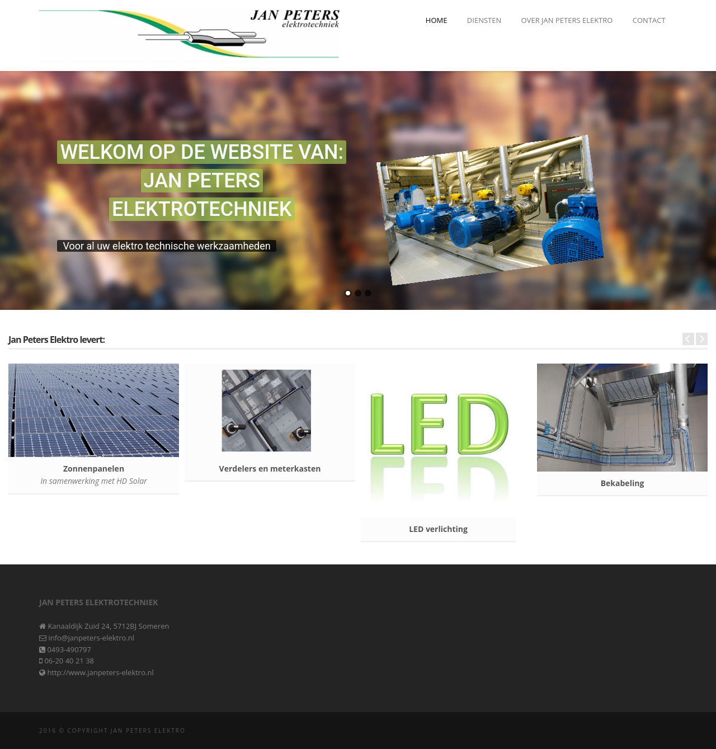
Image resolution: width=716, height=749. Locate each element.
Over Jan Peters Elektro (568, 20)
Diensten (485, 20)
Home (437, 20)
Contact (650, 20)
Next (702, 339)
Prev (688, 339)
